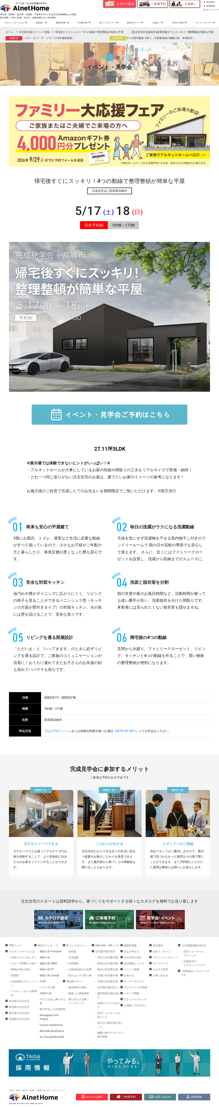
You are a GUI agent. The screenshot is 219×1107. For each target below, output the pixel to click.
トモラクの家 (47, 987)
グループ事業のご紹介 (24, 963)
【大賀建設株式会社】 (194, 945)
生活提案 (73, 957)
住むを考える (131, 951)
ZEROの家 (46, 993)
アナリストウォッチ (135, 999)
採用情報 (210, 6)
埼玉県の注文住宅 (19, 1001)
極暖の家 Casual (49, 975)
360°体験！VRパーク (107, 945)
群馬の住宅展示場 (107, 963)
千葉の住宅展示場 (107, 981)
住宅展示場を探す (105, 951)
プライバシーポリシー (165, 957)
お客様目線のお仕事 (80, 969)
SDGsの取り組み (20, 969)
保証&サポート (74, 981)
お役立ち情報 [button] (177, 23)
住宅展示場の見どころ (110, 987)
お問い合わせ (160, 975)
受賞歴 (15, 975)
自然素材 (73, 963)
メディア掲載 (131, 993)
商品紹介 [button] (40, 23)
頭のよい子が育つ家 (80, 975)
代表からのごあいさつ (24, 957)
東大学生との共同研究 (52, 1009)
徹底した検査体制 (78, 993)
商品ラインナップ (48, 945)
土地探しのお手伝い (135, 1005)
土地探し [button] (156, 23)
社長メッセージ (162, 951)
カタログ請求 (125, 4)
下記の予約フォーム (57, 731)
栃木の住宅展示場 (107, 969)
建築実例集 (60, 23)
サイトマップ (212, 10)
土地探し (191, 4)
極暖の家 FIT (47, 969)
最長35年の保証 (77, 987)
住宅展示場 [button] (82, 23)
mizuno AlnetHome (51, 1025)
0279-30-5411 (126, 731)
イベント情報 (131, 969)
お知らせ (129, 975)
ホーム (9, 32)
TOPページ (15, 945)
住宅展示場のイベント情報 (34, 32)
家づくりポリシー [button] (107, 23)
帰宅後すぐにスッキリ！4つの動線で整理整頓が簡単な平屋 (89, 32)
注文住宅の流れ (133, 957)
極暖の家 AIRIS (48, 963)
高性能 (72, 951)
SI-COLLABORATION (52, 1037)
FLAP (43, 981)
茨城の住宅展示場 (107, 975)
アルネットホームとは (21, 951)
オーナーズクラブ (134, 981)
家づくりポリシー (76, 945)
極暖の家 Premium (51, 951)
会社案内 (210, 2)
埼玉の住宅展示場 (107, 957)
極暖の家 (45, 957)
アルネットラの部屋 (135, 987)
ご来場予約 (158, 4)
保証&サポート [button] (133, 23)
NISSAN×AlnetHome (52, 1031)
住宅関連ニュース (134, 963)
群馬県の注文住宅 (19, 1007)
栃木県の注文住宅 (19, 1013)
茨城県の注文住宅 (19, 1019)
